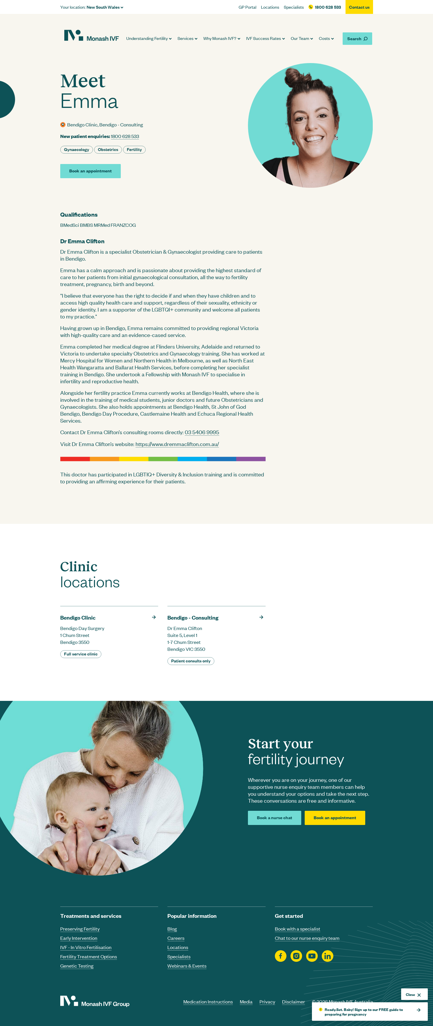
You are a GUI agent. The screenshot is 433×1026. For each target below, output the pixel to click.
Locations (270, 7)
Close (413, 994)
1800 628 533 (328, 7)
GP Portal (247, 7)
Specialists (294, 7)
